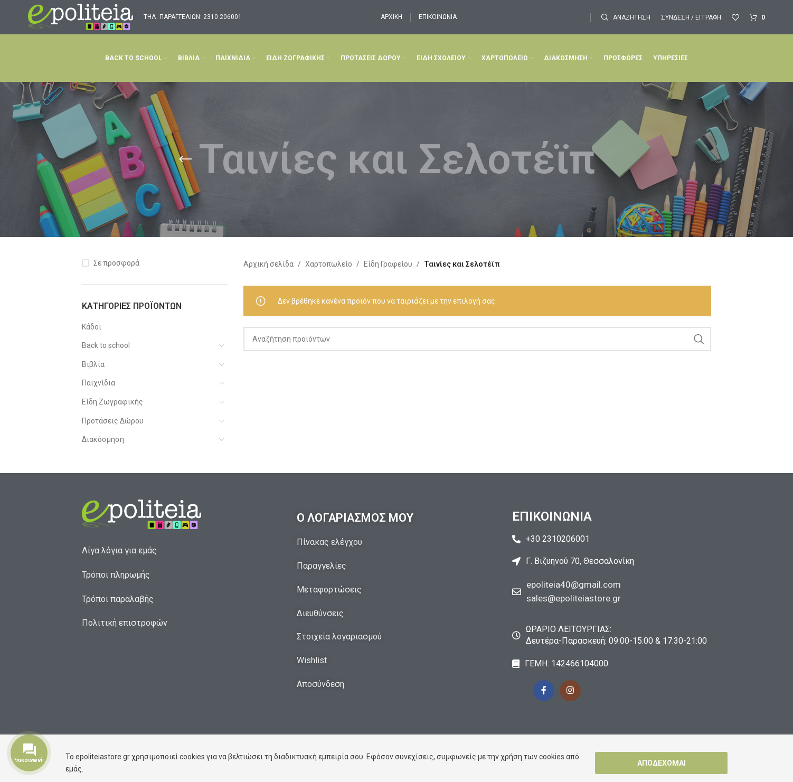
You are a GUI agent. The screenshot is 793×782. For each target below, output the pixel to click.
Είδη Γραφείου (388, 264)
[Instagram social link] (570, 690)
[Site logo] (80, 16)
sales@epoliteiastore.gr (576, 597)
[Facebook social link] (543, 690)
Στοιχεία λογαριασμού (339, 637)
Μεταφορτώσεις (329, 590)
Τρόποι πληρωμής (116, 575)
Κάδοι (91, 327)
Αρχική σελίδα (268, 264)
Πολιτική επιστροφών (124, 623)
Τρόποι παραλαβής (118, 599)
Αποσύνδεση (320, 684)
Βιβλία (93, 364)
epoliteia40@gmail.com (576, 584)
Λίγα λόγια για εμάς (119, 550)
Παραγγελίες (321, 566)
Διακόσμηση (103, 439)
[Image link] (141, 514)
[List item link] (611, 539)
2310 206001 (222, 17)
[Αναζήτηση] (626, 17)
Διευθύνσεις (320, 613)
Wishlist (312, 660)
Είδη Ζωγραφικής (112, 402)
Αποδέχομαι (661, 763)
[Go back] (185, 159)
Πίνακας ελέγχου (329, 542)
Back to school (106, 345)
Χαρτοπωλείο (328, 264)
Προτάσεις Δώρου (113, 421)
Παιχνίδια (98, 383)
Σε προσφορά (116, 263)
